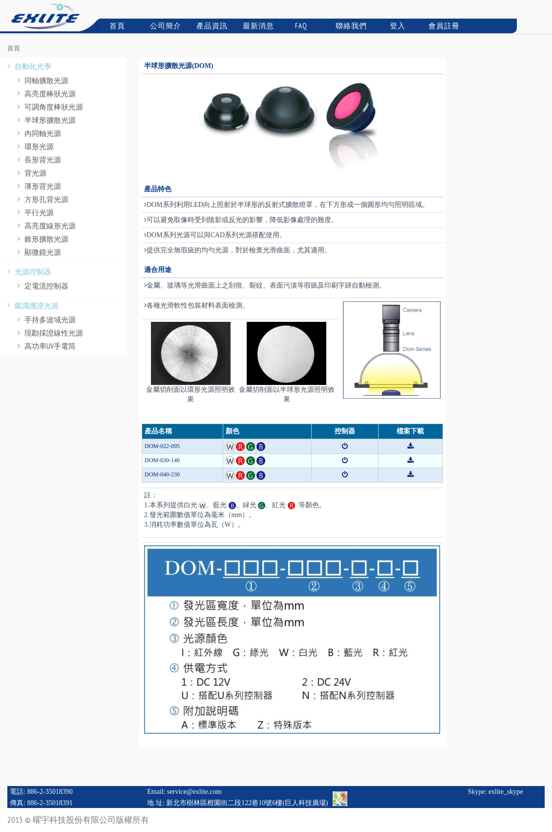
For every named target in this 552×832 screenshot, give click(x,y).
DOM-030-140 (162, 460)
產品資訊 (211, 25)
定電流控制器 (41, 286)
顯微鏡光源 (38, 252)
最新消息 (257, 25)
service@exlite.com (194, 791)
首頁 (113, 25)
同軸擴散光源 (41, 80)
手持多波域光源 (45, 319)
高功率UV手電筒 (45, 346)
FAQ (297, 25)
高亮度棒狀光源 (45, 93)
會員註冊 (443, 25)
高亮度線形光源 (45, 225)
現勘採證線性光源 (49, 332)
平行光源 (34, 212)
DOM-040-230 (162, 474)
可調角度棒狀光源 (49, 107)
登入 (392, 25)
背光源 (30, 173)
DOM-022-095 (162, 446)
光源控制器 (28, 271)
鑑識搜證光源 (32, 305)
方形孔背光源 (41, 199)
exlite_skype (505, 791)
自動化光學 (28, 66)
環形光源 (34, 146)
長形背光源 (38, 159)
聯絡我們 (350, 25)
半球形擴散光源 (45, 120)
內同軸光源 (38, 133)
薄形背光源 (38, 186)
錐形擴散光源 (41, 239)
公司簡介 (164, 25)
